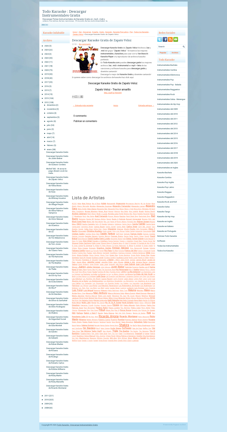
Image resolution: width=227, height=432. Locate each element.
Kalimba (128, 267)
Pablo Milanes (141, 305)
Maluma (132, 290)
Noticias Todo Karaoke (167, 236)
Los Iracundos (134, 283)
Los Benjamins (128, 281)
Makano (104, 290)
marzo (49, 141)
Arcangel (146, 214)
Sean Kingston (127, 322)
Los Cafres (76, 283)
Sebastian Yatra (140, 322)
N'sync (147, 298)
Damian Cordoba (149, 234)
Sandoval (103, 322)
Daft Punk (119, 234)
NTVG (152, 298)
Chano (105, 229)
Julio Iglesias (105, 267)
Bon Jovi (107, 222)
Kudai (94, 272)
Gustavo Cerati (98, 258)
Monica (133, 298)
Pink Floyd (94, 310)
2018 (47, 78)
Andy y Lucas (101, 214)
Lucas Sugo (115, 288)
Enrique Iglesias (120, 248)
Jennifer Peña (107, 262)
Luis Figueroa (150, 288)
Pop (131, 32)
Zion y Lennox (133, 340)
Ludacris (130, 288)
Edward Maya (106, 243)
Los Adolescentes (96, 281)
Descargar (87, 32)
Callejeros (118, 224)
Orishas (97, 305)
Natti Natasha (113, 300)
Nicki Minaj (76, 303)
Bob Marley (99, 222)
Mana (147, 290)
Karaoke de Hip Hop (166, 216)
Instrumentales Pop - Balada (169, 84)
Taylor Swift (97, 331)
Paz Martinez (125, 308)
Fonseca (121, 251)
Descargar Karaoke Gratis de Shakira (57, 312)
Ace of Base (96, 204)
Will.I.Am (113, 338)
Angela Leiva (113, 214)
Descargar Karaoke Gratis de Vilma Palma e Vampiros (57, 210)
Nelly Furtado (128, 300)
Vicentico (80, 336)
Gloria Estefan (82, 255)
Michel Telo (93, 298)
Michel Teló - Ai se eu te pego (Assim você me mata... (56, 171)
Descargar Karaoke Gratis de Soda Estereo (57, 280)
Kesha (136, 269)
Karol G (75, 269)
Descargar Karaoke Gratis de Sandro (57, 330)
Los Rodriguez (146, 286)
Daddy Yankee (107, 233)
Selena (78, 325)
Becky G (115, 219)
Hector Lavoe (132, 258)
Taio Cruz (76, 331)
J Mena (117, 260)
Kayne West (91, 270)
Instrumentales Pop (165, 80)
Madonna (97, 291)
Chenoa (120, 229)
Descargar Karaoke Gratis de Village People (57, 203)
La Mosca (129, 274)
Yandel (95, 341)
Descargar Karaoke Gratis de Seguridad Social (57, 318)
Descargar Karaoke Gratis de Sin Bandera (57, 293)
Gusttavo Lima (122, 258)
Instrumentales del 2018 (167, 153)
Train (120, 334)
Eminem (92, 248)
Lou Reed (100, 288)
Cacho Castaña (88, 224)
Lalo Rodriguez (120, 276)
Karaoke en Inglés (165, 221)
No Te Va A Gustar (113, 302)
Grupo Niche (135, 255)
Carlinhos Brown (87, 227)
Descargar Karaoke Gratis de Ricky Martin (57, 374)
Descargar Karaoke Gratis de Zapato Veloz (57, 178)
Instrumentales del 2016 (167, 143)
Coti (153, 231)
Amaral (111, 211)
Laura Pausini (107, 279)
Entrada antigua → (146, 105)
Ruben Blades (77, 322)
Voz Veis (75, 338)
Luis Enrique (139, 288)
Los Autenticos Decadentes (113, 281)
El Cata (125, 243)
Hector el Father (143, 258)
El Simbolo (137, 246)
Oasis (141, 303)
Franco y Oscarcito (143, 251)
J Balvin (110, 260)
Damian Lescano (78, 236)
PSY (121, 305)
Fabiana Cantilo (78, 250)
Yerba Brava (103, 341)
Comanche (138, 231)
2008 (47, 408)
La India (94, 274)
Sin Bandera (89, 328)
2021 (47, 66)
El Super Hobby (147, 246)
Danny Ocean (139, 236)
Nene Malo (138, 300)
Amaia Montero (91, 211)
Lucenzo (123, 288)
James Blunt (141, 260)
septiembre (52, 117)
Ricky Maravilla (143, 317)
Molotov (128, 298)
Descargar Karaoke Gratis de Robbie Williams (57, 368)
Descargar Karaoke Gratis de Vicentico (57, 224)
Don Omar (87, 241)
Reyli (96, 317)
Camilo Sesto (150, 224)
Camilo (142, 224)
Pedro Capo (136, 308)
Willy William (122, 338)
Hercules (78, 260)
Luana (107, 288)
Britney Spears (143, 221)
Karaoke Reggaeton (165, 197)
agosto (50, 121)
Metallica (145, 296)
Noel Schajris (128, 302)
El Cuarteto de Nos (143, 243)
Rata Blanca (109, 313)
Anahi (141, 211)
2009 (47, 404)
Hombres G (86, 260)
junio (49, 129)
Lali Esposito (110, 276)
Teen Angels (107, 331)
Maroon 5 (151, 293)
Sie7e (135, 325)
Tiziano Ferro (85, 334)
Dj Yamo (79, 241)
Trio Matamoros (128, 334)
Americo (117, 211)
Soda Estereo (105, 328)
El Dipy (152, 243)
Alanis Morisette (83, 206)
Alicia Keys (138, 209)
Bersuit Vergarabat (133, 219)
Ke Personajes (122, 269)
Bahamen (82, 219)
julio (48, 125)
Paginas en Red (179, 425)
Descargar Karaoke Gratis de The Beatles (57, 262)
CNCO (79, 224)
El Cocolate (132, 243)
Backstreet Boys (144, 216)
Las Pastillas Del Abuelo (92, 279)
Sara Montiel (116, 322)
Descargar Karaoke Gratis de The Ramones (57, 255)
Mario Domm (130, 293)
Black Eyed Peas (79, 221)
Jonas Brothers (83, 264)
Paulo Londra (114, 308)
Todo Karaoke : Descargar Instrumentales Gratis (64, 13)
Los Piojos (93, 286)
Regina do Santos (139, 313)
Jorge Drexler (94, 264)
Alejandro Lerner (138, 206)
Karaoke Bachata (164, 172)
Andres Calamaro (79, 214)
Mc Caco (123, 296)
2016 (47, 86)
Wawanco (93, 338)
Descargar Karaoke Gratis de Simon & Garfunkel (57, 299)
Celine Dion (97, 229)
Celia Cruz (88, 229)
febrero (50, 145)
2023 (47, 58)
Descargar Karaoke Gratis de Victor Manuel (57, 218)
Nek (121, 300)
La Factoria (85, 274)
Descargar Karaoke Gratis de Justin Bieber (57, 157)
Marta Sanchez (78, 296)
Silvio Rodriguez (143, 325)
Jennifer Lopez (93, 262)
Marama (89, 293)
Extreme (152, 248)
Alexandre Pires (113, 209)
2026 (47, 46)
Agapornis (120, 203)
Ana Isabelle (133, 211)
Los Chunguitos (98, 283)
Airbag (148, 204)
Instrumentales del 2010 (167, 114)
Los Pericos (84, 286)
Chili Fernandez (141, 229)
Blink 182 (91, 222)
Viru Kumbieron (149, 336)
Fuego (89, 253)
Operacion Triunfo (86, 305)
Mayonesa (115, 296)
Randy (100, 313)
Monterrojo (140, 298)
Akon (153, 204)
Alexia (121, 209)
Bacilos (123, 216)
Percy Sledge (145, 308)
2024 (47, 54)
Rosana (152, 319)
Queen (152, 310)
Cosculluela (147, 231)
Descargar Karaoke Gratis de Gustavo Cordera (57, 163)
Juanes (82, 267)
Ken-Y (131, 270)
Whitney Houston (103, 338)
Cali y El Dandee (101, 224)
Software (126, 328)
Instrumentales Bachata (167, 65)
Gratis (101, 32)
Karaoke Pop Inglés (165, 182)
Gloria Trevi (104, 255)
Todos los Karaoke (141, 32)
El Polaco (96, 246)
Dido (124, 239)
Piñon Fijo (110, 310)
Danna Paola (128, 236)
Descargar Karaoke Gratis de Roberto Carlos (57, 362)
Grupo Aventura (124, 255)
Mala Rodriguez (113, 291)
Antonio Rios (128, 214)
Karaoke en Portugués (166, 231)
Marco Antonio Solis (116, 293)
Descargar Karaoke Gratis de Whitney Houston (57, 197)
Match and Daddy (104, 296)
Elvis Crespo (83, 248)
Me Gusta (131, 296)
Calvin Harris (127, 224)
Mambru (140, 290)
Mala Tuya (124, 291)
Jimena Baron (142, 262)
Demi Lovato (104, 238)
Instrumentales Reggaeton (168, 89)
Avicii (84, 216)
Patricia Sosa (77, 308)
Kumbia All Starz (103, 272)
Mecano (138, 296)
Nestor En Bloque (149, 300)
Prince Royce (125, 310)
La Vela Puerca (81, 276)
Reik (149, 313)
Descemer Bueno (116, 239)
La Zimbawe (91, 276)
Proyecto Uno (136, 310)
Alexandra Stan (102, 209)
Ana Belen (124, 211)
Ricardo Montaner (128, 316)
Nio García (100, 303)
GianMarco (114, 253)
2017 (47, 82)
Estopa (146, 248)
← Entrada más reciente (83, 105)
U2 (143, 334)
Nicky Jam (86, 302)
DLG (98, 234)
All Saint (152, 209)
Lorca (145, 279)
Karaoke (108, 32)
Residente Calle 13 (80, 316)
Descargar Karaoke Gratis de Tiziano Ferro (57, 249)
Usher (147, 334)
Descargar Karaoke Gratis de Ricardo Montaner (57, 387)
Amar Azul (102, 211)
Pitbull (102, 310)
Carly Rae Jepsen (144, 227)
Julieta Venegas (93, 267)
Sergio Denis (114, 325)
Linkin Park (138, 279)
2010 (47, 400)
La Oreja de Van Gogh (143, 274)
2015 (47, 90)
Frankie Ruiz (81, 253)
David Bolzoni (82, 239)
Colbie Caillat (130, 231)
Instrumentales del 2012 (167, 124)
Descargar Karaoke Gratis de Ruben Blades (57, 343)
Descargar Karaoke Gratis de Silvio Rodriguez (57, 305)
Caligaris (110, 224)
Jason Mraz (81, 262)
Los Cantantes (86, 283)
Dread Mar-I (138, 241)
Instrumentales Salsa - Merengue (171, 99)
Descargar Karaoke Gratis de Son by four (57, 274)
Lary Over (142, 276)
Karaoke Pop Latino (120, 32)
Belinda (122, 219)
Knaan (89, 272)
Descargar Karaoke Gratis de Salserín (57, 337)
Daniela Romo (117, 236)
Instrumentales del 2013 (167, 128)
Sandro (108, 322)
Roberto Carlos (104, 320)
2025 (47, 50)
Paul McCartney (89, 308)
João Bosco (119, 264)
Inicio (45, 25)
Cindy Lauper (107, 231)
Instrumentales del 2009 (167, 109)
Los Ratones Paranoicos (108, 286)
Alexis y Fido (128, 209)
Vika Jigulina (100, 336)
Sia (131, 325)
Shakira (124, 325)
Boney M (113, 222)
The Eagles (134, 331)
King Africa (83, 272)
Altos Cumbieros (78, 211)
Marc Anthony (100, 293)
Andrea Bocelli (150, 211)
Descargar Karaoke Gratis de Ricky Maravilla (57, 380)
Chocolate (82, 231)
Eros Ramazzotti (136, 248)
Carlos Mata (121, 227)
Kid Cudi (75, 272)
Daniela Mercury (104, 236)
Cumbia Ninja (90, 234)
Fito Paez (108, 250)
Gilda (148, 253)
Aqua (135, 214)
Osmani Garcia (106, 305)
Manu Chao (81, 293)
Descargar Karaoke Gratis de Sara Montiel (57, 324)
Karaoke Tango (163, 212)
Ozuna (115, 305)
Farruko (96, 251)
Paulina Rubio (102, 308)
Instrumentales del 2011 (167, 119)
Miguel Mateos (103, 298)
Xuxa (79, 341)
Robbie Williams (92, 320)
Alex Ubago (91, 209)
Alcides (93, 206)
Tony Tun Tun (113, 334)
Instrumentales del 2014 (167, 133)
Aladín (74, 206)
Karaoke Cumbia (164, 177)
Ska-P (98, 328)
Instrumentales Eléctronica (168, 75)
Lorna (149, 279)
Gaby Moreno (97, 253)
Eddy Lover (96, 243)
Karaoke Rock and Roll (167, 202)
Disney (141, 238)
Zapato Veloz (78, 34)
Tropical (138, 333)
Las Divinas (151, 276)
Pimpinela (82, 310)
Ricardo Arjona (109, 316)
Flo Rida (115, 251)
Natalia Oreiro (87, 300)
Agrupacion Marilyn (133, 204)
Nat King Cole (77, 300)
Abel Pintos (86, 204)
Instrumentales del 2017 (167, 148)
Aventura (78, 216)
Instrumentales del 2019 (167, 158)
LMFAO (124, 272)
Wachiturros (84, 338)
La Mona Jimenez (118, 274)
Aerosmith (111, 204)
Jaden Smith (124, 260)
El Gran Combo (77, 246)
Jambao (132, 260)
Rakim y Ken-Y (90, 313)
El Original (88, 246)
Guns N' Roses (85, 258)
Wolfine (74, 341)
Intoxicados (102, 260)
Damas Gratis (136, 234)
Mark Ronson (141, 293)
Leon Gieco (128, 279)
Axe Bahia (90, 216)
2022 (47, 62)
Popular (163, 53)
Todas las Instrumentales (168, 246)
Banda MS (90, 219)
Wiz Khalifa (151, 338)
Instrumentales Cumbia (167, 70)
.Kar (80, 32)
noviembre (51, 109)
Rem (153, 313)
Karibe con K (144, 267)
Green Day (113, 255)
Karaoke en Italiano (165, 226)
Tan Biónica (86, 331)
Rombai (121, 319)
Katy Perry (83, 270)
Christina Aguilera (94, 231)
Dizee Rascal (148, 239)
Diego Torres (131, 238)
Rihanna (82, 319)
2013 (47, 98)
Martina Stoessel (91, 296)
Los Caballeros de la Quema (145, 281)
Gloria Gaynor (94, 255)
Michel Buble (83, 298)
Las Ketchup (77, 279)
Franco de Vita (131, 250)
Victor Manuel (89, 336)
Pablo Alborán (129, 305)
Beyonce (145, 219)
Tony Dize (103, 334)
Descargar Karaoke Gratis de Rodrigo (57, 355)
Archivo (175, 53)
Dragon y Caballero (126, 241)
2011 (47, 396)
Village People (111, 336)
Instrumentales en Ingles (167, 168)
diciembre (51, 105)
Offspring (147, 303)
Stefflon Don (147, 328)
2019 (47, 74)
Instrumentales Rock (166, 94)
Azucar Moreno (113, 216)
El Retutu (130, 246)
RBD (74, 313)
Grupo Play (145, 255)
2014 (47, 94)
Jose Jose (104, 264)
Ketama (142, 270)
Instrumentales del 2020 (167, 163)
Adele (103, 203)
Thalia (115, 331)
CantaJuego (76, 227)
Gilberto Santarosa (138, 253)
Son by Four (137, 328)
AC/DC (74, 204)
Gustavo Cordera (110, 258)
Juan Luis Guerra (143, 264)
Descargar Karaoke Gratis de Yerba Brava (57, 184)
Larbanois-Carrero (132, 276)
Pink (88, 310)
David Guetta (93, 238)
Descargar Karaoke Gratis (57, 152)
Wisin (130, 338)
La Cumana (76, 274)
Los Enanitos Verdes (112, 283)
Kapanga (135, 267)
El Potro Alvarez (106, 246)
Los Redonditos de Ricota (129, 286)
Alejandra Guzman (104, 206)
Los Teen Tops (84, 288)
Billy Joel (151, 219)
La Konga (101, 274)
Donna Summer (113, 241)
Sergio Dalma (104, 325)
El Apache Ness (116, 243)
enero (49, 149)
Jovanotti (112, 264)
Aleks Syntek (82, 209)
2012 (47, 102)
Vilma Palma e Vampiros (126, 336)
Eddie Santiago (85, 243)
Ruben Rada (87, 322)
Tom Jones (95, 334)
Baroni (109, 219)
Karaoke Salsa (163, 207)
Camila (135, 224)
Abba (79, 204)
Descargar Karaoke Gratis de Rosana (57, 349)
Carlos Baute (99, 227)
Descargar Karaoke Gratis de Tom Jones (57, 243)
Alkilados (145, 209)
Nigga (93, 303)
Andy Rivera (91, 214)
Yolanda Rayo (112, 341)
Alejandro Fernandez (121, 206)
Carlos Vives (131, 226)
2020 (47, 70)
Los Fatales (124, 283)
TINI (153, 328)
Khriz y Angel (150, 270)
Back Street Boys (132, 216)
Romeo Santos (131, 320)
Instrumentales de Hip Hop (168, 104)
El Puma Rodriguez (119, 246)
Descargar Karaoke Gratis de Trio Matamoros (57, 237)
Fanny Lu (89, 251)
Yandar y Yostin (87, 341)
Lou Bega (93, 288)
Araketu (140, 214)
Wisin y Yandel (139, 338)
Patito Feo (151, 305)
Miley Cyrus (113, 298)
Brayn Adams (122, 222)
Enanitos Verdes (104, 248)
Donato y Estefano (100, 241)
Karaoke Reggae (164, 192)
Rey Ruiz (91, 317)
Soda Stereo (115, 328)
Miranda (121, 298)
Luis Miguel (88, 290)
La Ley (108, 274)
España (95, 32)
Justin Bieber (117, 267)
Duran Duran (147, 241)
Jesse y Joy (129, 262)
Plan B (116, 310)
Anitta (121, 214)
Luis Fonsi (77, 290)
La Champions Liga (148, 272)
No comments (85, 44)
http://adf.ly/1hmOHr (113, 93)
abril (49, 137)
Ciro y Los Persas (118, 231)
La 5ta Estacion (134, 272)
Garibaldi (106, 253)
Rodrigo (114, 320)
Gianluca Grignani (124, 253)
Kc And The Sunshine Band (106, 270)
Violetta (139, 336)
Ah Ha (143, 204)
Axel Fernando (101, 216)
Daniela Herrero (91, 236)
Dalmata (127, 234)
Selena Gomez (87, 325)
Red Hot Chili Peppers (123, 313)
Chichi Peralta (129, 229)
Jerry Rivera (118, 262)
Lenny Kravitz (118, 279)
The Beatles (124, 331)
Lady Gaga (100, 276)
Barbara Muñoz (100, 219)
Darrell (147, 236)
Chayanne (112, 229)
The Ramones (144, 331)
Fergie (101, 251)
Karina (152, 267)
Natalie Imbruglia (100, 300)
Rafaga (80, 313)
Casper (80, 229)
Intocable (95, 260)
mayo (49, 133)
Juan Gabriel (129, 264)
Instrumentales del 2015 (167, 138)
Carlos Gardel (111, 227)
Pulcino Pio (145, 310)
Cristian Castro (78, 234)
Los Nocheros (145, 283)
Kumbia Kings (115, 272)
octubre (50, 113)
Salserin (96, 322)
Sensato (97, 325)
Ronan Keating (143, 320)
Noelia (136, 303)
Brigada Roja (131, 222)
